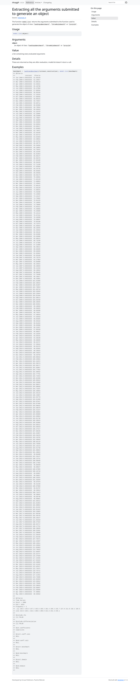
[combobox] (115, 2)
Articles (38, 2)
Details (94, 21)
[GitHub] (126, 2)
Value (93, 18)
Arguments (95, 15)
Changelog (47, 2)
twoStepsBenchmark (31, 71)
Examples (95, 25)
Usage (93, 11)
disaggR (15, 2)
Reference (30, 2)
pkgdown (121, 680)
